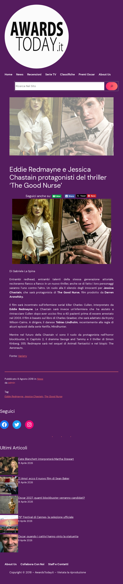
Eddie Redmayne (14, 396)
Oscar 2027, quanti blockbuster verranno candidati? (51, 498)
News (40, 379)
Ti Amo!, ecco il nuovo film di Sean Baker (43, 478)
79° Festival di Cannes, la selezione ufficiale (46, 517)
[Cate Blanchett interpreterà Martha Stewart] (9, 466)
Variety (22, 356)
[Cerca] (112, 86)
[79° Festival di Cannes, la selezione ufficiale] (9, 524)
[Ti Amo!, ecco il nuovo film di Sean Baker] (9, 486)
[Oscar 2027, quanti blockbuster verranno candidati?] (9, 505)
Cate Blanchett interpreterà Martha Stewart (46, 459)
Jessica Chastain (33, 396)
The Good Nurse (53, 396)
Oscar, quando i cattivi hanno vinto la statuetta (48, 536)
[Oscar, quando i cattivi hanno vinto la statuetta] (9, 544)
